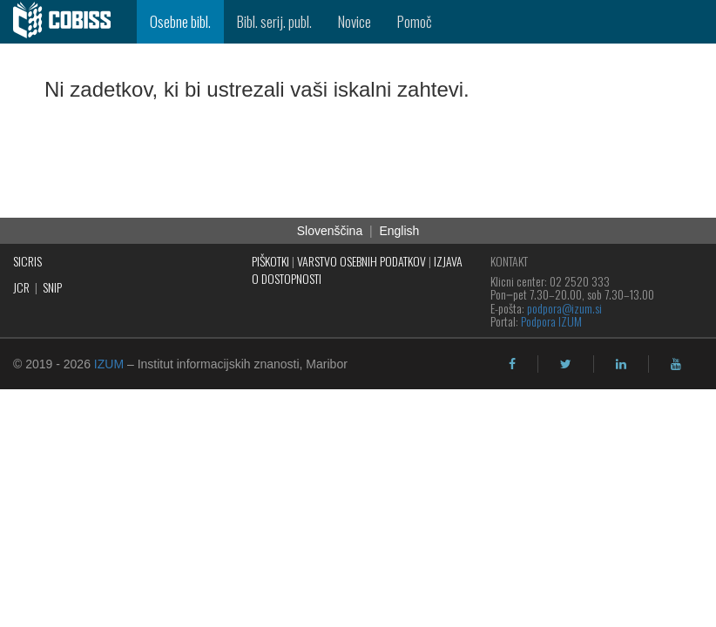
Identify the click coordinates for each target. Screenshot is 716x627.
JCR (21, 287)
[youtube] (676, 364)
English (399, 231)
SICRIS (27, 261)
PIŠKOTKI (270, 261)
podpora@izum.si (564, 308)
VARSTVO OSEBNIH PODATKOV (361, 261)
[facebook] (512, 364)
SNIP (52, 287)
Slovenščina (330, 231)
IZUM (109, 364)
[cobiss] (68, 22)
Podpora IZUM (551, 321)
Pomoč (414, 21)
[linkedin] (621, 364)
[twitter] (565, 364)
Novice (354, 21)
